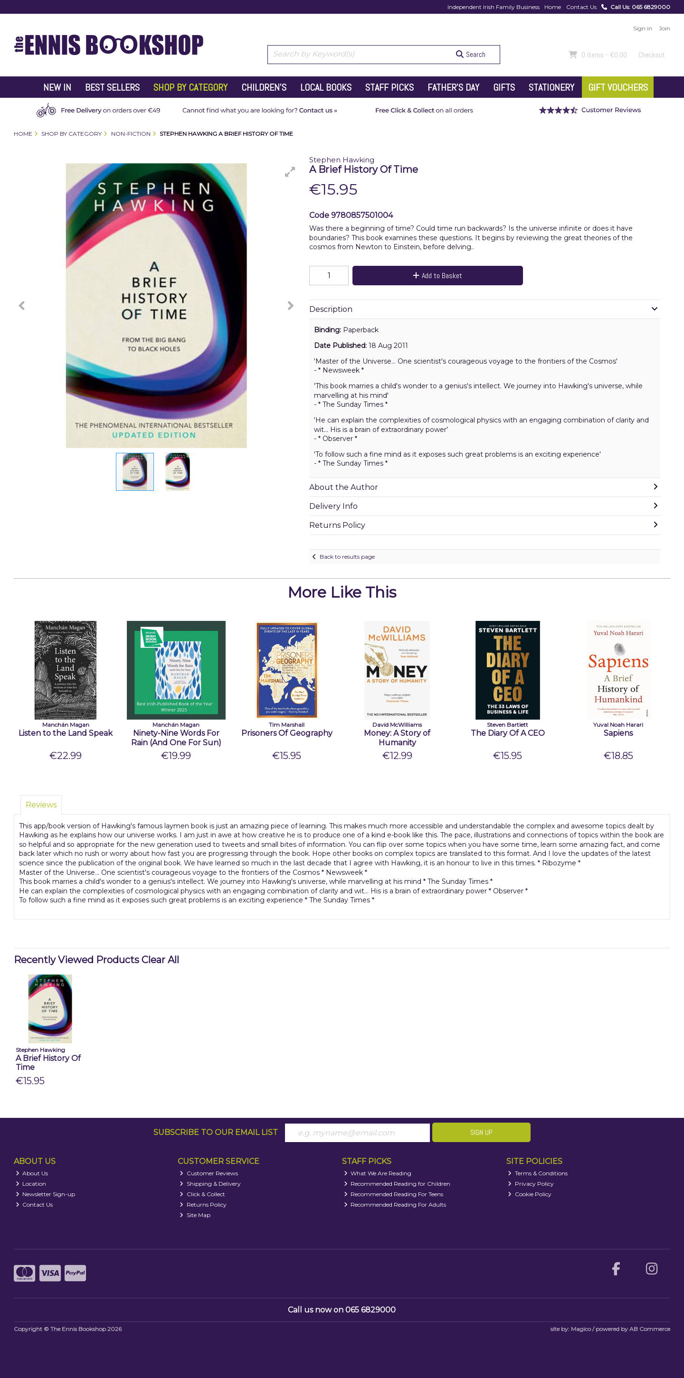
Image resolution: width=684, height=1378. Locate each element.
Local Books (326, 87)
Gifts (504, 87)
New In (57, 87)
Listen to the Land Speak (66, 733)
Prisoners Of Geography (286, 733)
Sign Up (481, 1132)
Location (31, 1183)
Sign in (642, 28)
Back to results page (347, 556)
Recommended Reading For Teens (394, 1194)
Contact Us (581, 6)
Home (552, 6)
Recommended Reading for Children (397, 1183)
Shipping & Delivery (210, 1183)
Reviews (41, 804)
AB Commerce (649, 1328)
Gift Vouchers (618, 87)
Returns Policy (203, 1204)
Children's (263, 87)
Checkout (651, 55)
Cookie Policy (529, 1194)
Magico (581, 1328)
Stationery (551, 87)
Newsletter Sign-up (46, 1194)
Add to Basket (437, 276)
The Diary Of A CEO (508, 733)
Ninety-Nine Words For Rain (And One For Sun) (176, 738)
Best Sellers (112, 87)
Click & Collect (202, 1194)
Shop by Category (190, 87)
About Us (32, 1173)
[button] (290, 171)
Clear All (160, 960)
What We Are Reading (378, 1173)
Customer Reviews (209, 1173)
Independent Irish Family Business (493, 6)
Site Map (195, 1215)
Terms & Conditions (538, 1173)
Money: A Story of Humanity (397, 738)
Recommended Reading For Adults (395, 1204)
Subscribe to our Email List (215, 1132)
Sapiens (618, 733)
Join (664, 28)
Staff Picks (389, 87)
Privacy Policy (531, 1183)
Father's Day (453, 87)
